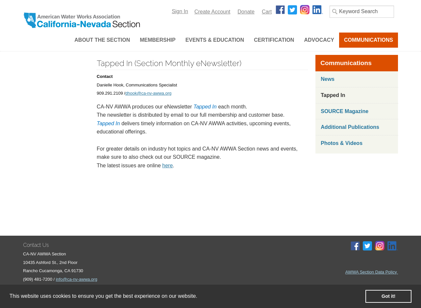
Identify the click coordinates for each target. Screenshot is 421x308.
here (167, 165)
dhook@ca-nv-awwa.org (148, 93)
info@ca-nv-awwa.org (76, 279)
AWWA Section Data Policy (371, 272)
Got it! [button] (388, 296)
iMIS (88, 20)
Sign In (180, 11)
